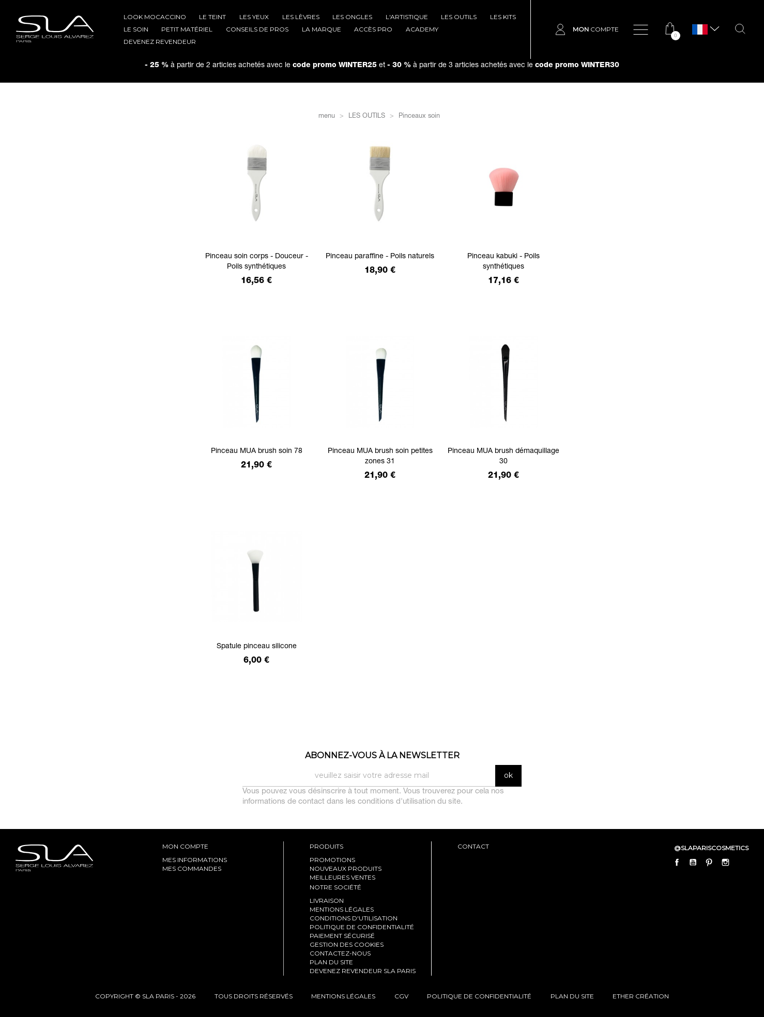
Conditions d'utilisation (354, 918)
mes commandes (191, 868)
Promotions (332, 860)
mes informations (194, 860)
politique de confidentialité (479, 996)
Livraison (327, 900)
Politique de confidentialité (362, 927)
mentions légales (343, 996)
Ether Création (641, 996)
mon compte (185, 846)
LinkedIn (741, 862)
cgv (401, 996)
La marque (321, 29)
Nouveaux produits (345, 868)
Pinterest (709, 862)
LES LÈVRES (300, 17)
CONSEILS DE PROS (257, 29)
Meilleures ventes (342, 877)
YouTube (693, 862)
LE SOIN (136, 29)
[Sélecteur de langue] (700, 29)
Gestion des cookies (347, 944)
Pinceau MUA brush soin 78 (256, 451)
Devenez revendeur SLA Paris (363, 971)
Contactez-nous (340, 953)
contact (473, 846)
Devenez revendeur (160, 41)
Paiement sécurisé (342, 936)
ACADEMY (422, 29)
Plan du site (331, 962)
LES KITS (503, 17)
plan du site (572, 996)
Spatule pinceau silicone (257, 646)
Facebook (677, 862)
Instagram (725, 862)
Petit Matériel (186, 29)
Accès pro (373, 29)
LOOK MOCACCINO (155, 17)
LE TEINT (212, 17)
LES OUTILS (459, 17)
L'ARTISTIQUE (407, 17)
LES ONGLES (352, 17)
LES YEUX (254, 17)
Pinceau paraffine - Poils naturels (380, 256)
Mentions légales (342, 909)
